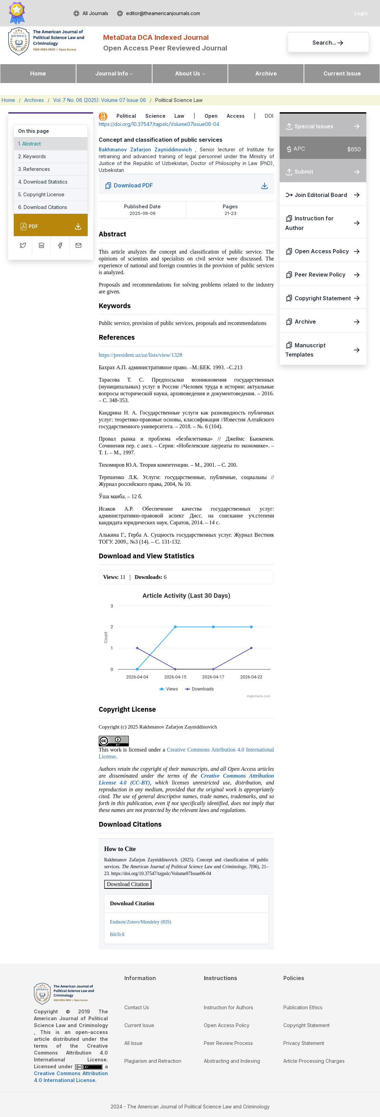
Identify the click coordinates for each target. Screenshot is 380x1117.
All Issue (133, 1043)
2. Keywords (32, 156)
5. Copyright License (41, 194)
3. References (34, 169)
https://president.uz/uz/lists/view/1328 (140, 355)
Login (361, 13)
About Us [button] (187, 73)
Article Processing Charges (314, 1061)
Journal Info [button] (111, 73)
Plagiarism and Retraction (152, 1061)
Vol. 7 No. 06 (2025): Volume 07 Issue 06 (99, 100)
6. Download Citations (42, 207)
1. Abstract (29, 144)
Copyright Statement (306, 1025)
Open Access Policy (226, 1025)
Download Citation (128, 884)
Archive (266, 73)
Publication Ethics (302, 1007)
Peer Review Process (228, 1043)
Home (38, 73)
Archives (34, 100)
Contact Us (136, 1007)
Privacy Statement (303, 1043)
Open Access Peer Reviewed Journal (165, 48)
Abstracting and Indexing (232, 1061)
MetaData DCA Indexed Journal (156, 37)
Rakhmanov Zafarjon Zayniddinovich (147, 149)
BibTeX (117, 934)
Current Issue (342, 73)
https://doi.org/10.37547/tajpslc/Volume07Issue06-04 (159, 124)
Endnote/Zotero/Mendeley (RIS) (140, 921)
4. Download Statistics (43, 182)
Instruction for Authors (228, 1007)
